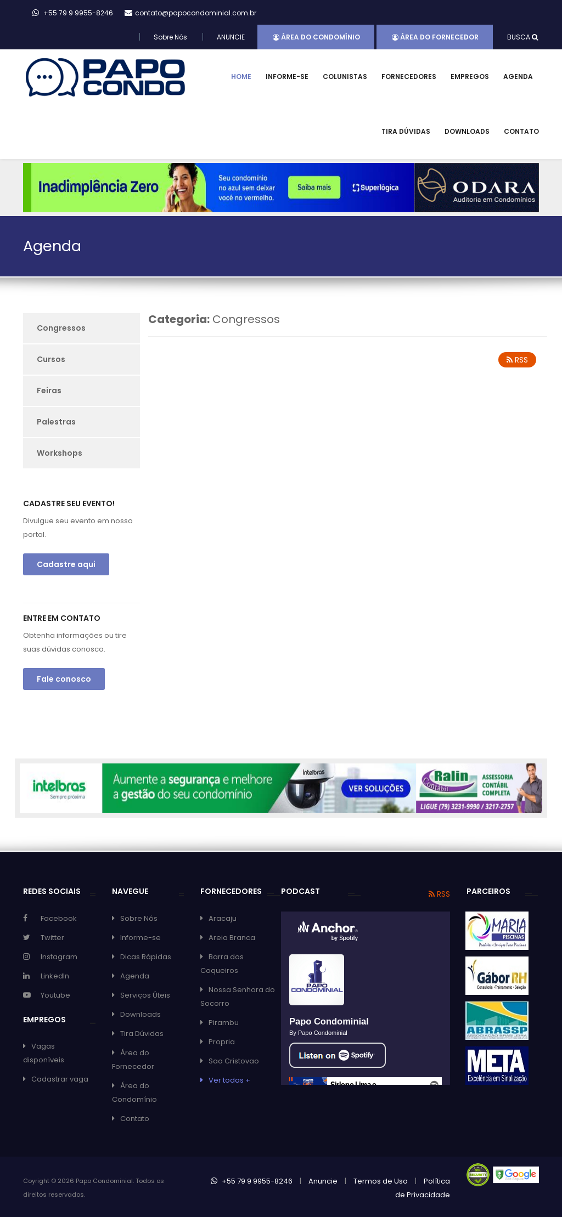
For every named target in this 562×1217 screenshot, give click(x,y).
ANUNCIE (231, 37)
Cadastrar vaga (59, 1079)
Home (241, 76)
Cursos (51, 359)
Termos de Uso (380, 1181)
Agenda (518, 76)
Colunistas (345, 76)
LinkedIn (55, 976)
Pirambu (224, 1022)
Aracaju (223, 918)
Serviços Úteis (145, 995)
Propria (222, 1042)
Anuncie (323, 1181)
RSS (517, 359)
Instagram (59, 957)
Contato (521, 131)
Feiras (49, 390)
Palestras (56, 421)
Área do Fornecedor (435, 37)
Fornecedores (408, 76)
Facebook (59, 918)
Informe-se (287, 76)
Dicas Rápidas (145, 957)
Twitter (52, 937)
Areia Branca (232, 937)
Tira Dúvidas (405, 131)
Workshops (59, 453)
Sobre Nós (170, 37)
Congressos (61, 327)
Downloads (467, 131)
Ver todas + (229, 1080)
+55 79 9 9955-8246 (252, 1181)
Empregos (470, 76)
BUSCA (522, 37)
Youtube (55, 995)
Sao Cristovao (234, 1061)
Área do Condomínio (316, 37)
